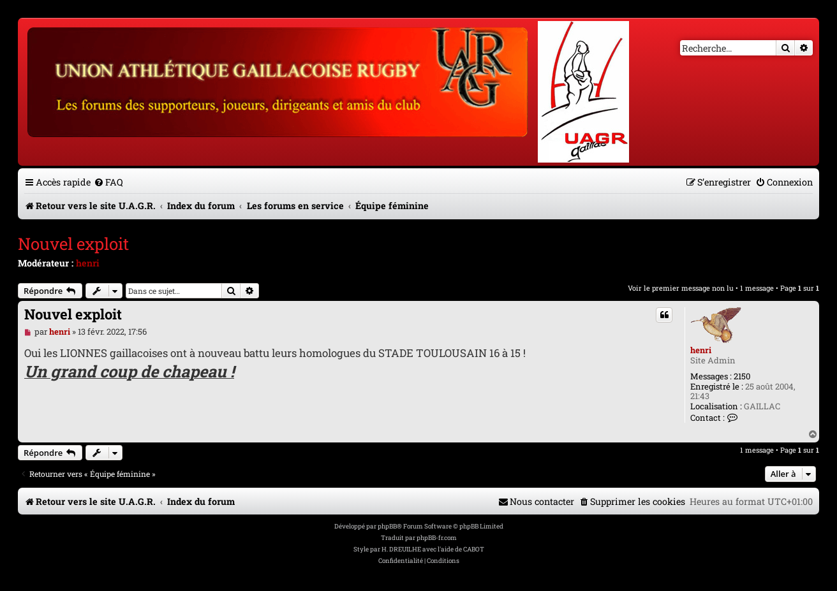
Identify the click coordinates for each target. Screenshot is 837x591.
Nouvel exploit (73, 243)
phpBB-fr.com (437, 538)
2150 (742, 377)
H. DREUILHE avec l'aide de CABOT (432, 549)
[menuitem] (108, 182)
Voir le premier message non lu (681, 288)
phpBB (387, 526)
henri (88, 263)
